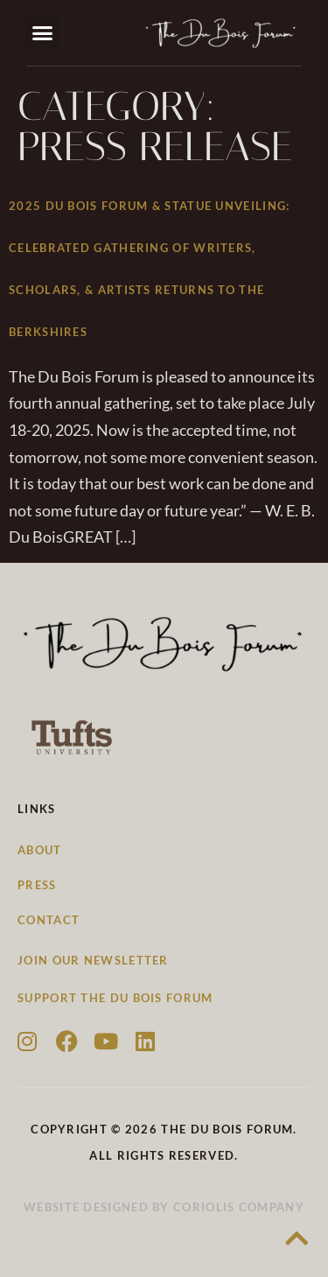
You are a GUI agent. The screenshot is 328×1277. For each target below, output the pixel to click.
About (39, 850)
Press (37, 885)
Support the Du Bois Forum (115, 998)
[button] (42, 33)
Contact (48, 920)
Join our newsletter (93, 960)
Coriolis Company (238, 1207)
